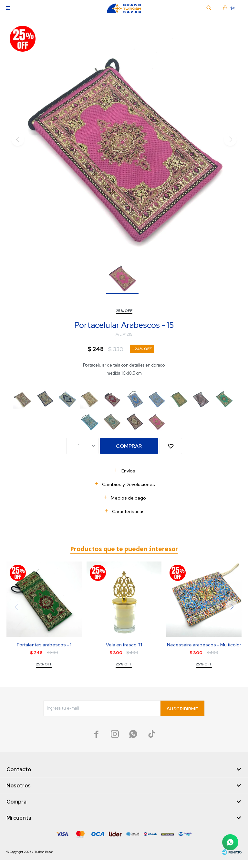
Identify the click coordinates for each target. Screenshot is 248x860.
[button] (231, 607)
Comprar (129, 446)
